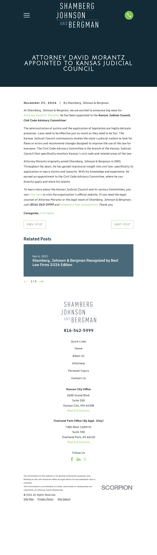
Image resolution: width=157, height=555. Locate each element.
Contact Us (78, 434)
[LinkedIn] (79, 515)
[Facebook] (72, 515)
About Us (78, 412)
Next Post (122, 280)
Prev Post (35, 280)
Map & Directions (78, 466)
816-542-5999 (78, 386)
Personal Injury (78, 427)
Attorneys (78, 419)
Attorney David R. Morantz (41, 171)
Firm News (47, 269)
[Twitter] (85, 515)
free (78, 260)
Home (78, 404)
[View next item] (41, 338)
